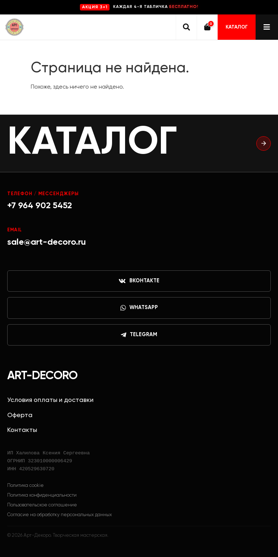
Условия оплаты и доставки (50, 400)
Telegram (139, 335)
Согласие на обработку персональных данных (59, 515)
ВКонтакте (139, 281)
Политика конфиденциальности (42, 495)
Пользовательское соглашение (42, 505)
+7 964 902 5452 (39, 205)
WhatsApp (139, 308)
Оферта (20, 415)
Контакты (22, 430)
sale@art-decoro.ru (46, 242)
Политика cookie (25, 485)
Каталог (237, 27)
